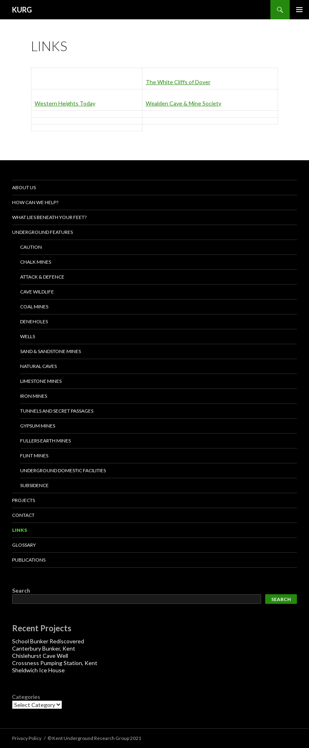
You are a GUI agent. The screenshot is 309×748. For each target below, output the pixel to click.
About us (24, 187)
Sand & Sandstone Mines (50, 351)
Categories (26, 696)
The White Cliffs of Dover (178, 82)
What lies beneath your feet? (49, 217)
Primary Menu (299, 9)
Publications (28, 560)
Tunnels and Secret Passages (56, 411)
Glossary (24, 545)
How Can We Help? (35, 202)
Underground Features (42, 232)
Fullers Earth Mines (45, 441)
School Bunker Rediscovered (48, 641)
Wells (27, 336)
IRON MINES (33, 396)
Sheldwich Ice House (38, 670)
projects (23, 500)
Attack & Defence (42, 277)
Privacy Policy (26, 738)
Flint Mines (34, 456)
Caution (31, 247)
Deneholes (34, 321)
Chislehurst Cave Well (40, 655)
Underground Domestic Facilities (63, 470)
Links (19, 530)
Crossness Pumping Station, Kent (54, 662)
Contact (23, 515)
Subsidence (34, 485)
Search (21, 590)
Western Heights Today (65, 103)
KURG (22, 9)
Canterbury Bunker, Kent (43, 648)
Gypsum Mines (37, 426)
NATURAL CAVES (38, 366)
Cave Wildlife (37, 292)
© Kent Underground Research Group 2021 (94, 738)
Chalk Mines (35, 262)
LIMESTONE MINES (41, 381)
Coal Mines (34, 307)
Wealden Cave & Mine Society (183, 103)
